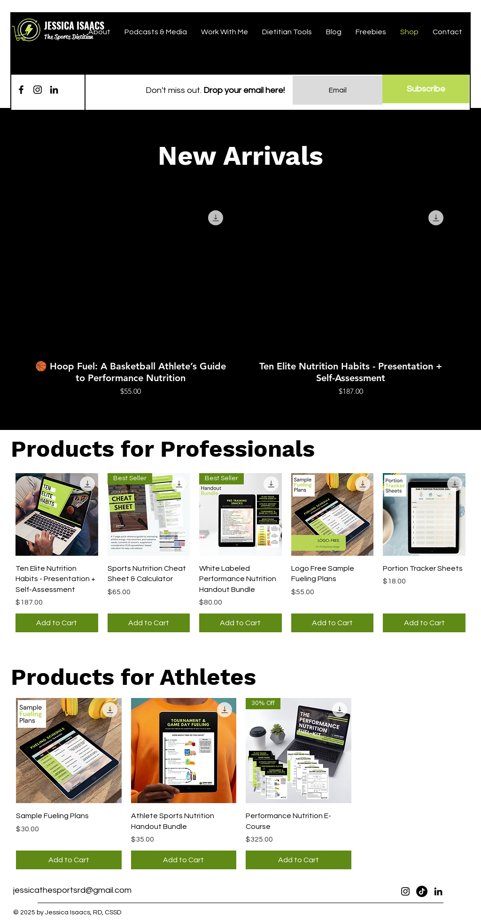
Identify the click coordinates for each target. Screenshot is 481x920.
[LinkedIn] (54, 89)
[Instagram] (37, 89)
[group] (240, 299)
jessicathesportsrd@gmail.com (72, 890)
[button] (21, 33)
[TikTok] (421, 891)
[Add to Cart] (57, 622)
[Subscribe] (425, 89)
